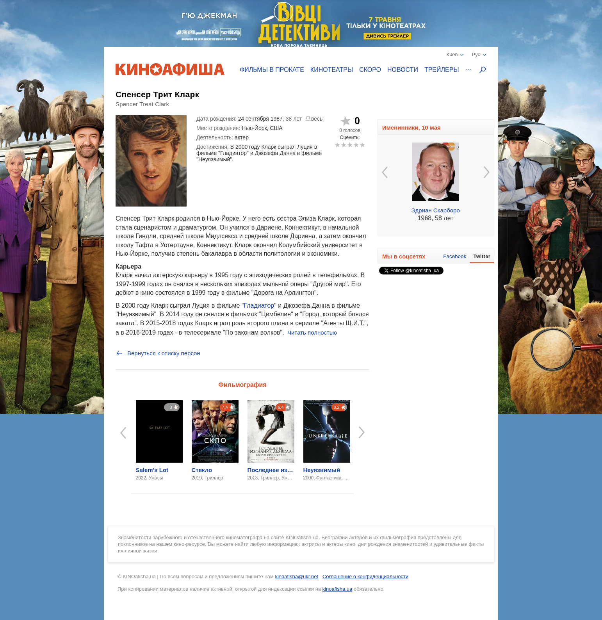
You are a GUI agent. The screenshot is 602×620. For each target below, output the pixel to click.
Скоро (370, 69)
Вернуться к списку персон (158, 353)
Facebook (454, 256)
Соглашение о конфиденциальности (365, 576)
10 (362, 145)
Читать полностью (312, 332)
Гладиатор (259, 305)
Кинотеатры (331, 69)
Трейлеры (441, 69)
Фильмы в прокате (272, 69)
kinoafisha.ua (337, 589)
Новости (402, 69)
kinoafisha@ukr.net (296, 576)
